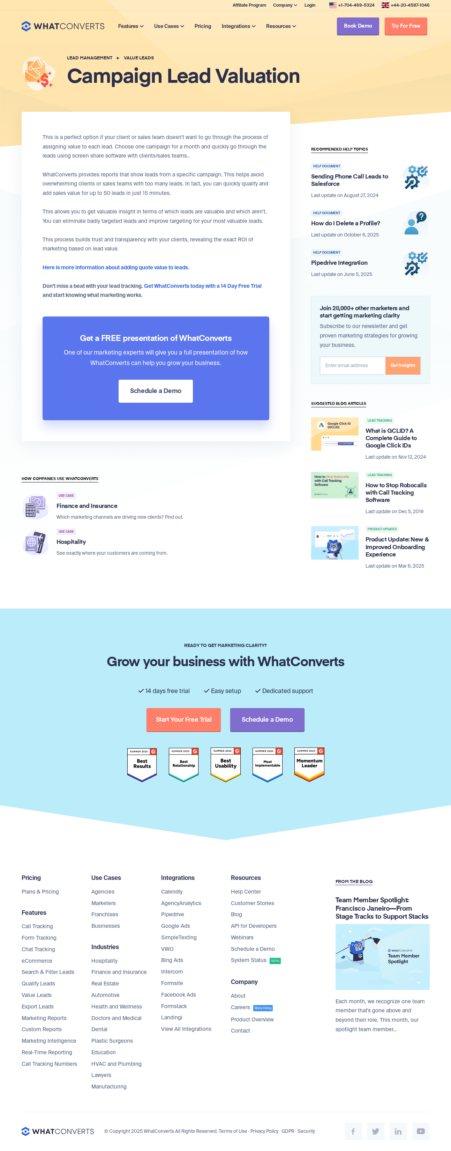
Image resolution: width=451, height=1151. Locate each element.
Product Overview (252, 1020)
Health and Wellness (116, 1007)
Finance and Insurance (119, 972)
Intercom (172, 972)
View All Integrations (186, 1029)
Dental (99, 1029)
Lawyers (101, 1075)
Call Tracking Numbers (49, 1064)
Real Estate (105, 984)
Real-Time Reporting (47, 1052)
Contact (240, 1031)
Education (103, 1052)
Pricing (203, 26)
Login (310, 5)
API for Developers (254, 926)
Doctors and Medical (116, 1018)
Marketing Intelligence (49, 1041)
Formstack (174, 1006)
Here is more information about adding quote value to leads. (116, 267)
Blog (236, 914)
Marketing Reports (44, 1018)
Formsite (172, 983)
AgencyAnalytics (181, 903)
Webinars (242, 937)
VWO (167, 949)
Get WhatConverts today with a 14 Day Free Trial (203, 286)
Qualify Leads (38, 984)
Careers (252, 1008)
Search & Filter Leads (48, 972)
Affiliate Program (249, 5)
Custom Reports (42, 1029)
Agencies (102, 892)
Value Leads (139, 58)
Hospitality (104, 961)
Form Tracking (39, 938)
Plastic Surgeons (112, 1041)
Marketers (103, 903)
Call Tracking (37, 926)
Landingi (171, 1018)
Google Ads (175, 926)
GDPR (287, 1132)
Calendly (171, 892)
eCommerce (37, 961)
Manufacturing (109, 1087)
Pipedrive (172, 914)
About (238, 996)
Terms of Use (233, 1132)
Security (306, 1132)
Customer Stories (252, 903)
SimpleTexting (179, 937)
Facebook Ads (178, 995)
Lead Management (89, 58)
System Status (256, 961)
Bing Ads (172, 960)
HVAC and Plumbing (116, 1064)
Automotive (105, 995)
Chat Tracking (38, 949)
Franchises (104, 914)
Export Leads (38, 1007)
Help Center (246, 892)
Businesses (105, 926)
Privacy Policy (264, 1132)
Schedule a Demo (253, 949)
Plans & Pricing (40, 892)
